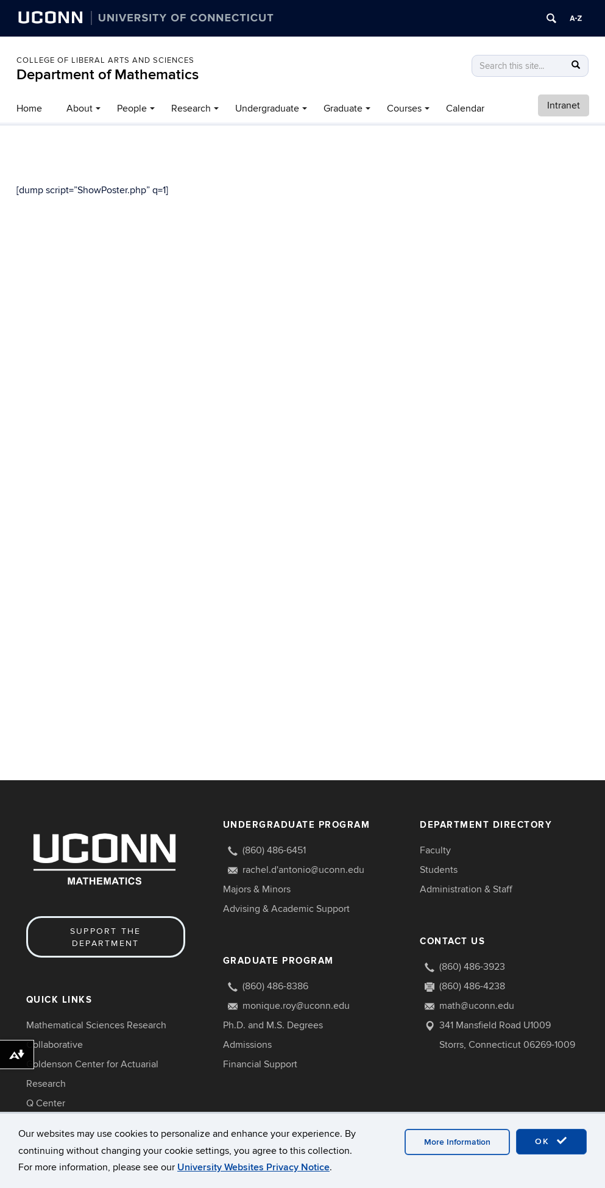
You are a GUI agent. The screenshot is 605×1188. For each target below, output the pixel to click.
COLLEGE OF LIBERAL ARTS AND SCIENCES (105, 60)
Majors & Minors (257, 889)
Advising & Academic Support (286, 909)
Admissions (247, 1045)
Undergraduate (267, 108)
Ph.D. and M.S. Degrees (273, 1025)
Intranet (563, 105)
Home (29, 108)
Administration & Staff (466, 889)
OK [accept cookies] (551, 1141)
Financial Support (260, 1064)
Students (439, 870)
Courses (404, 108)
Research (191, 108)
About (79, 108)
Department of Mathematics (107, 75)
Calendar (465, 108)
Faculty (435, 850)
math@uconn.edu (476, 1006)
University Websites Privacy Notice (253, 1167)
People (132, 108)
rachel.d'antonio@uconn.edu (303, 870)
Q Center (45, 1103)
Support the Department (105, 937)
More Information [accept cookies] (457, 1142)
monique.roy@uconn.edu (296, 1006)
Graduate (343, 108)
